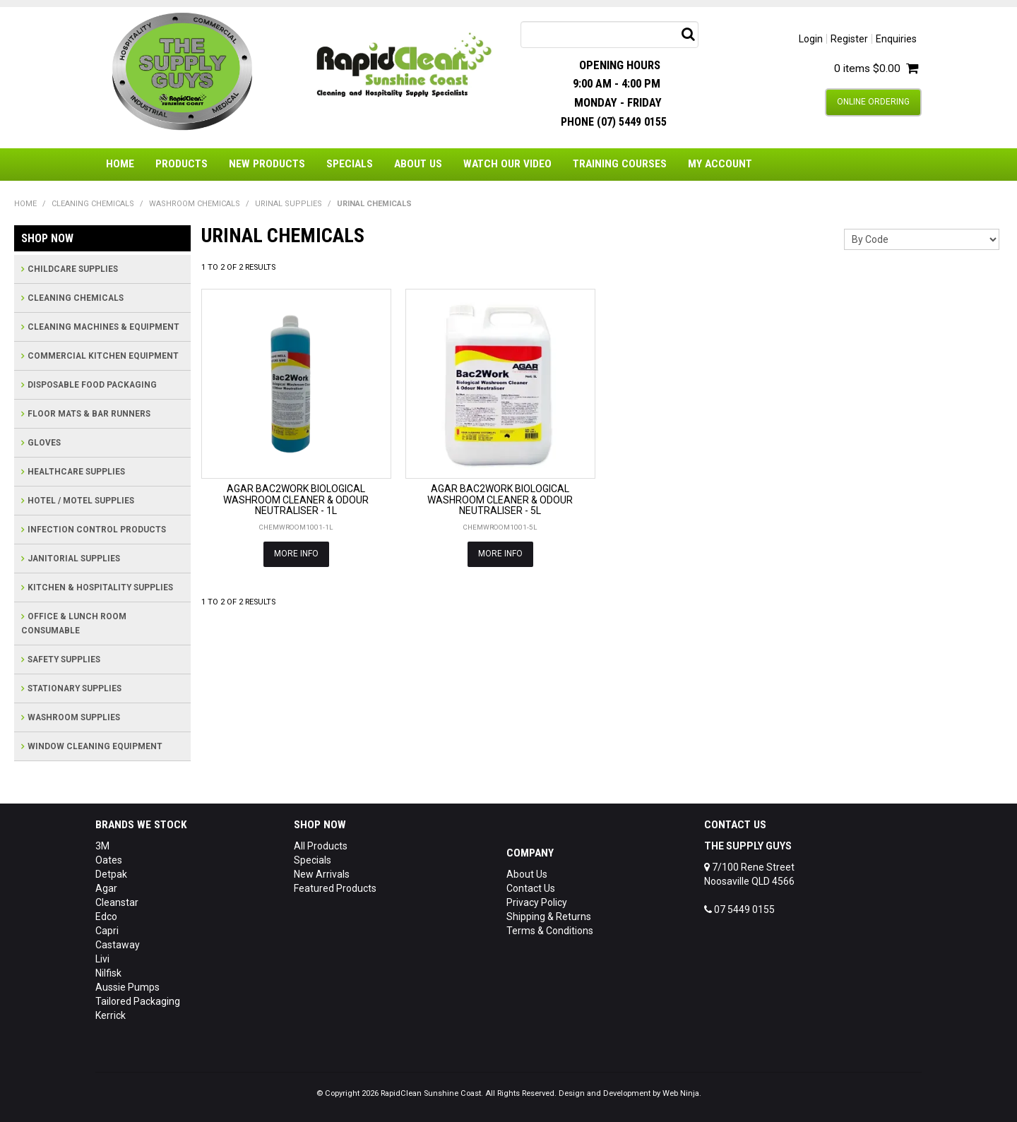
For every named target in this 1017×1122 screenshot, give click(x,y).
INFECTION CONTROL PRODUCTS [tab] (97, 530)
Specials (349, 163)
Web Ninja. (681, 1093)
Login (811, 39)
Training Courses (620, 163)
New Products (267, 163)
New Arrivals (322, 874)
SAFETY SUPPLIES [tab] (64, 659)
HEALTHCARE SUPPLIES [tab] (76, 472)
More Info (296, 554)
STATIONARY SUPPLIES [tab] (74, 688)
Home (120, 163)
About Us (418, 163)
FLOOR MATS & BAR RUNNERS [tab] (89, 414)
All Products (320, 846)
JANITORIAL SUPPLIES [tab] (74, 558)
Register (849, 39)
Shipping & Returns (548, 916)
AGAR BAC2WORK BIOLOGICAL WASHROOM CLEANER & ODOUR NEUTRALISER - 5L (500, 499)
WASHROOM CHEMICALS (194, 203)
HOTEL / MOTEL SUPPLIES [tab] (81, 501)
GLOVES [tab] (44, 443)
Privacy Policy (536, 902)
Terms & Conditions (549, 930)
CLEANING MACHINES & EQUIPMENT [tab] (103, 327)
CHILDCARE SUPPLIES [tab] (73, 269)
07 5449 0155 (739, 909)
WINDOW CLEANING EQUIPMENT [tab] (95, 746)
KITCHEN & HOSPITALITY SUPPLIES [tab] (100, 587)
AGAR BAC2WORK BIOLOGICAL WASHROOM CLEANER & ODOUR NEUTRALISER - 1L (296, 499)
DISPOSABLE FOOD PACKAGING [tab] (92, 385)
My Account (720, 163)
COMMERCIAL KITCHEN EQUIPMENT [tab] (103, 356)
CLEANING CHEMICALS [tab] (76, 298)
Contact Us (530, 888)
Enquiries (896, 39)
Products (181, 163)
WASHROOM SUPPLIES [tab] (74, 717)
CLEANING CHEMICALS (93, 203)
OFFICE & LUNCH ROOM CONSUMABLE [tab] (73, 623)
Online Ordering (873, 102)
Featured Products (335, 888)
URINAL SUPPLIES (288, 203)
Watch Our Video (507, 163)
